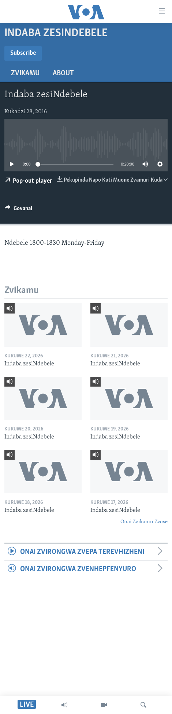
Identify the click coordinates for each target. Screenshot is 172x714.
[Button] (18, 210)
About (63, 73)
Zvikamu (25, 73)
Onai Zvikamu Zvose (144, 522)
